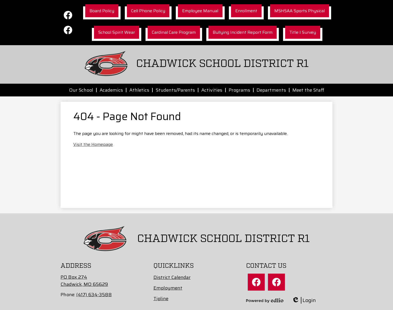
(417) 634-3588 (94, 294)
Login (304, 300)
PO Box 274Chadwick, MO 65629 (84, 280)
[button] (81, 90)
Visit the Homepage (93, 144)
